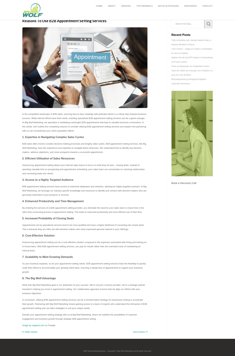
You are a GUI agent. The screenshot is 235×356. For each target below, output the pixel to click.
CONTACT (207, 5)
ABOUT (112, 5)
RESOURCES (190, 5)
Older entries (29, 332)
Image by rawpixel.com (33, 325)
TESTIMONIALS (144, 5)
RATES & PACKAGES (168, 5)
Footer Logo (117, 346)
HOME (99, 5)
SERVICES (126, 5)
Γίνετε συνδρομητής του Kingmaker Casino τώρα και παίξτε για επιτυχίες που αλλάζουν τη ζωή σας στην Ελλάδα (191, 70)
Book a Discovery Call (183, 183)
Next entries (140, 332)
